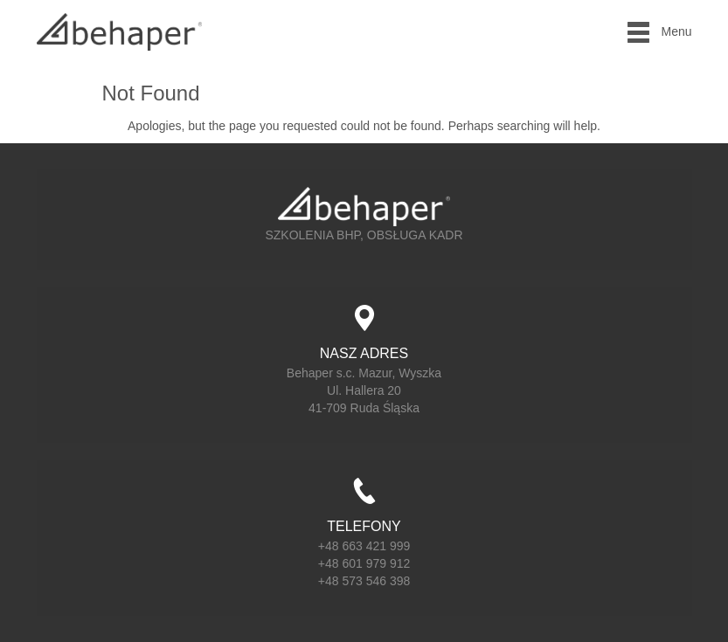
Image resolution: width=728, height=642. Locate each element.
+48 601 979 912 (364, 563)
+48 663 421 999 (364, 546)
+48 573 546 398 (364, 581)
